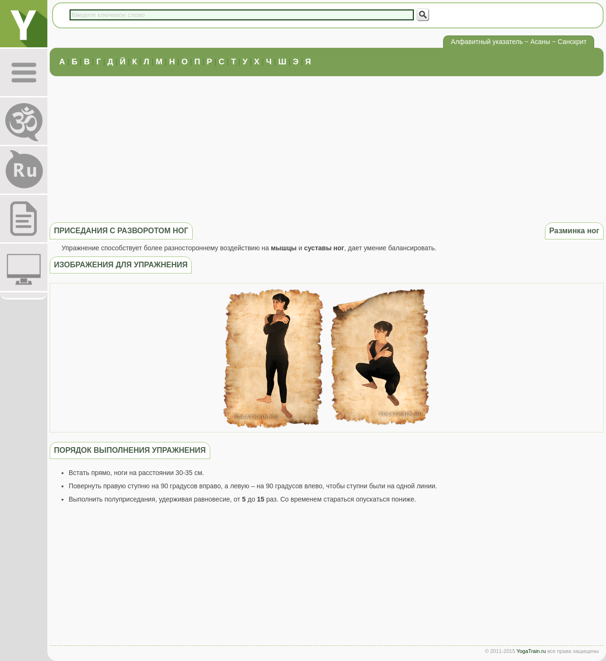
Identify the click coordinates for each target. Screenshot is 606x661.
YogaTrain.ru (531, 651)
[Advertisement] (327, 148)
